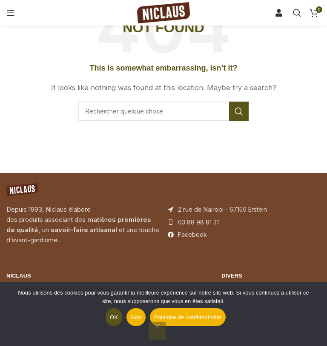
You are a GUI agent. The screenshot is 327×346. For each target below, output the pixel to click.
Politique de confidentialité (187, 317)
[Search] (282, 12)
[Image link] (22, 189)
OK (114, 317)
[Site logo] (163, 12)
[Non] (157, 331)
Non (136, 317)
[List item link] (244, 222)
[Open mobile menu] (10, 12)
